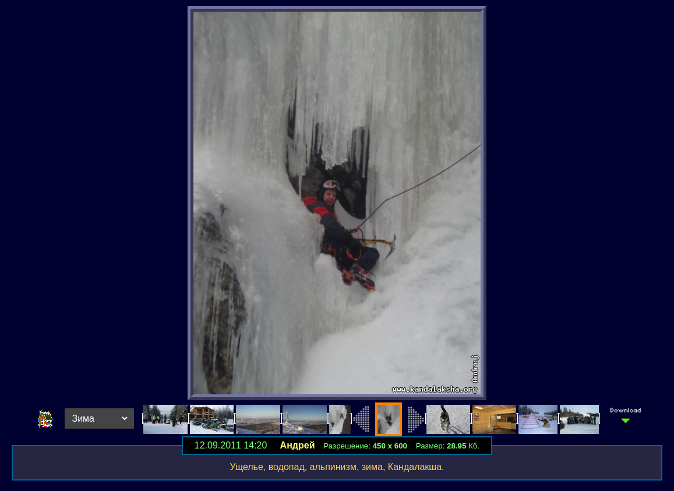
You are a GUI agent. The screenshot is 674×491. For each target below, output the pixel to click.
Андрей (297, 445)
